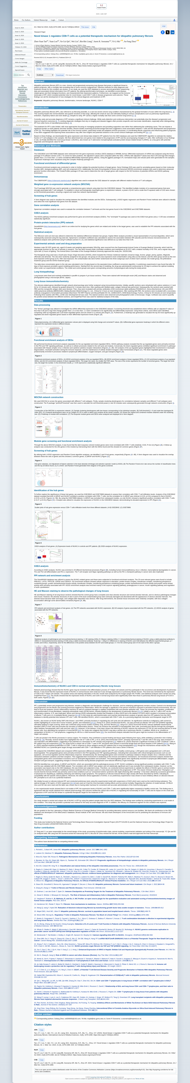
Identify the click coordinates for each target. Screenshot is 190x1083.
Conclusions (22, 97)
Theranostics (22, 106)
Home (16, 20)
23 (76, 728)
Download (60, 75)
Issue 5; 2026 (19, 32)
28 (60, 743)
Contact (61, 20)
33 (72, 783)
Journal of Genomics (22, 125)
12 (48, 696)
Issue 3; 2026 (19, 39)
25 (102, 732)
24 (79, 730)
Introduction (22, 87)
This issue (85, 27)
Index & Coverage (21, 62)
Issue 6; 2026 (19, 28)
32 (135, 745)
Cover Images (19, 58)
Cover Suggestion (21, 66)
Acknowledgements (22, 99)
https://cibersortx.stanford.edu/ (59, 181)
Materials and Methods (22, 90)
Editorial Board (20, 55)
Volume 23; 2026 (20, 47)
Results (22, 93)
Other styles (49, 69)
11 (150, 132)
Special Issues (19, 70)
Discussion (22, 95)
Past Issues (18, 51)
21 (94, 723)
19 (92, 723)
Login (53, 20)
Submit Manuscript (41, 20)
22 (118, 725)
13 (139, 711)
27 (114, 742)
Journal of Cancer (22, 121)
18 (79, 715)
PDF (164, 26)
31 (167, 743)
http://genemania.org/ (52, 226)
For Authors (26, 20)
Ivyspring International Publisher (100, 1077)
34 (74, 783)
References (22, 101)
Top (22, 85)
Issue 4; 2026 (19, 35)
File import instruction (73, 75)
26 (43, 740)
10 (147, 132)
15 (141, 711)
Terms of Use (139, 1078)
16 (76, 715)
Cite (93, 27)
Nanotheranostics (22, 116)
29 (165, 743)
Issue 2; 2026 (19, 43)
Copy (39, 69)
